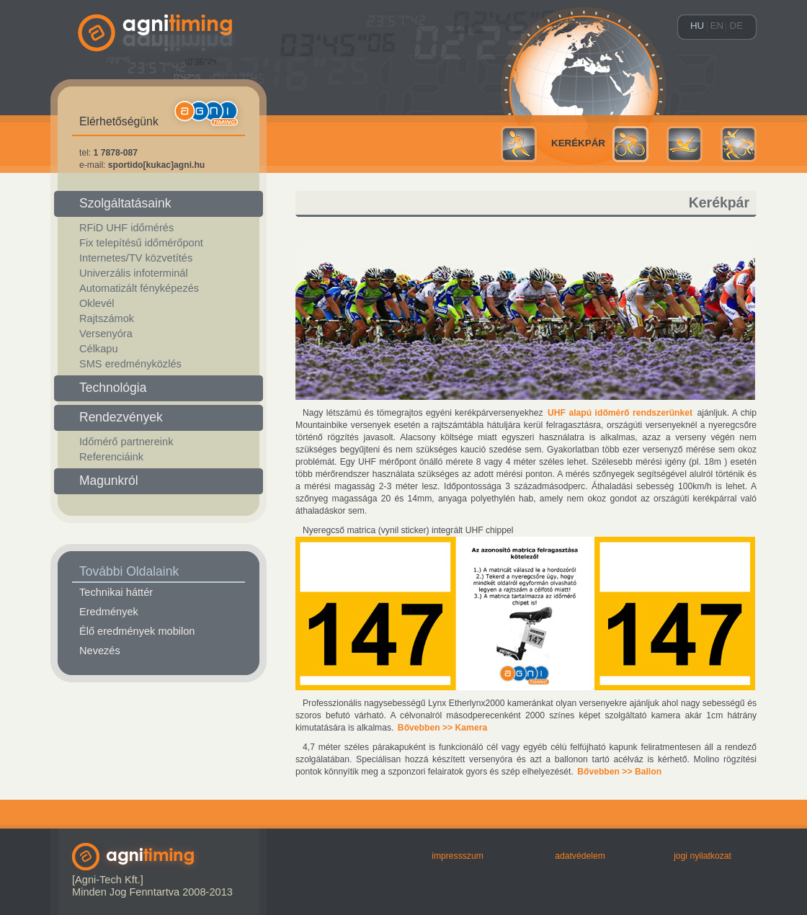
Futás (519, 144)
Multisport (739, 144)
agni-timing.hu (158, 57)
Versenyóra (106, 333)
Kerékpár (578, 143)
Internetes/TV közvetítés (135, 258)
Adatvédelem (580, 856)
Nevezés (99, 650)
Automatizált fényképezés (139, 288)
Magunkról (108, 480)
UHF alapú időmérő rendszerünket (620, 413)
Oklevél (97, 303)
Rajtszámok (106, 318)
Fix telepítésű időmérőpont (141, 243)
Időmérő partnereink (126, 441)
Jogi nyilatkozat (702, 856)
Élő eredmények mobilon (137, 631)
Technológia (112, 387)
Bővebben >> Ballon (619, 772)
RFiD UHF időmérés (126, 227)
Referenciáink (111, 457)
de (737, 25)
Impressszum (457, 856)
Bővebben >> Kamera (442, 728)
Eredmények (108, 611)
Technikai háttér (116, 592)
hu (697, 25)
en (717, 25)
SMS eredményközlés (130, 364)
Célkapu (98, 348)
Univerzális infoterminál (133, 273)
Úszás (684, 144)
